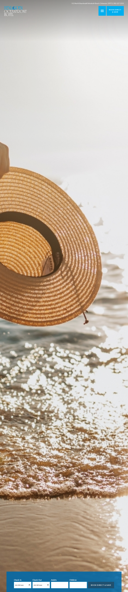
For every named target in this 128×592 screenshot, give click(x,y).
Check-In (17, 580)
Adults (54, 580)
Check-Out (37, 580)
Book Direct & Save (115, 11)
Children (73, 580)
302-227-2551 (118, 3)
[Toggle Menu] (102, 11)
